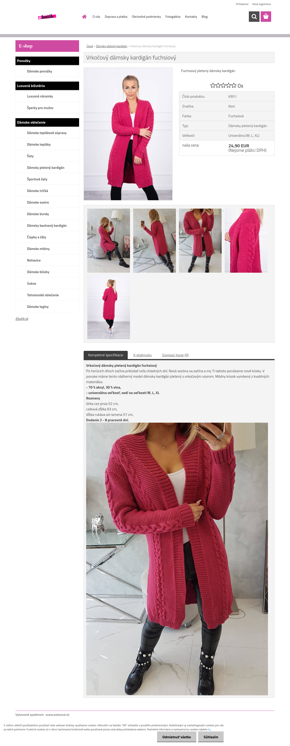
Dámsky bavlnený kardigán (47, 225)
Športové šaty (37, 179)
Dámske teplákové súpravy (47, 132)
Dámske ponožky (39, 71)
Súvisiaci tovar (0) (175, 355)
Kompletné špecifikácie (105, 355)
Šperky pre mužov (40, 107)
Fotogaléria (172, 16)
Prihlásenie (242, 4)
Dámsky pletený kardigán (45, 167)
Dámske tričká (37, 190)
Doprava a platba (116, 16)
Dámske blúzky (38, 271)
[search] (254, 16)
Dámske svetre (38, 202)
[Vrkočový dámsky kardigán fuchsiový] (128, 69)
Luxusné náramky (40, 96)
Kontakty (191, 16)
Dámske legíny (38, 306)
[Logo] (46, 16)
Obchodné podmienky (146, 16)
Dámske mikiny (38, 248)
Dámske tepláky (39, 144)
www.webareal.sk (58, 714)
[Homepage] (84, 16)
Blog (205, 16)
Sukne (31, 283)
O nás (96, 16)
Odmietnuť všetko (176, 737)
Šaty (30, 156)
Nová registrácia (261, 4)
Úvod (90, 46)
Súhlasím (210, 737)
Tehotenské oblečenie (43, 295)
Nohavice (34, 260)
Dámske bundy (38, 214)
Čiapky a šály (36, 237)
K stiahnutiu (142, 355)
